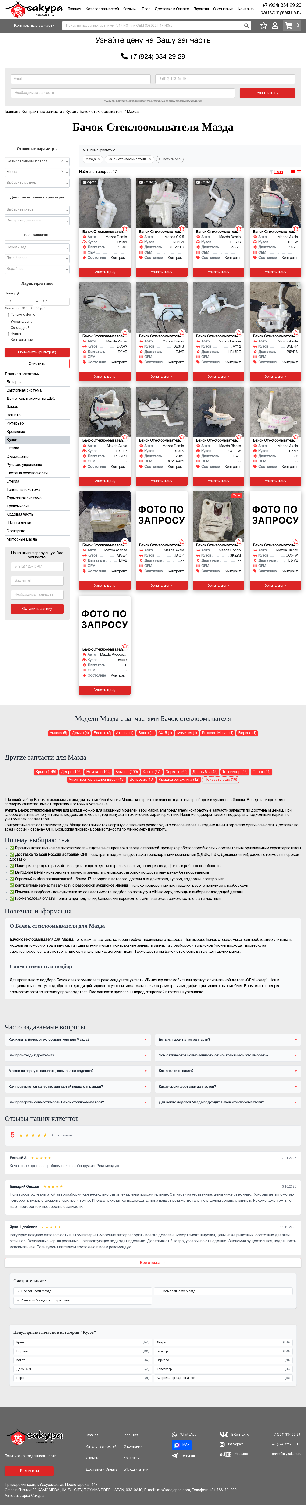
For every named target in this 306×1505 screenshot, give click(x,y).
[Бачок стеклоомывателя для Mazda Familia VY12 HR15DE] (218, 307)
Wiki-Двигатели (136, 1469)
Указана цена (18, 322)
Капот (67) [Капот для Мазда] (152, 772)
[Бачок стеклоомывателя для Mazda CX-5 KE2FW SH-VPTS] (161, 203)
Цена (278, 172)
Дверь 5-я (82, 1369)
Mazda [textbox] (35, 172)
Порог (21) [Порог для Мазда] (261, 772)
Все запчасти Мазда (36, 1291)
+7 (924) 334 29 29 (281, 6)
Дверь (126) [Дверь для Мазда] (71, 772)
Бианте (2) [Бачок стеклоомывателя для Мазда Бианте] (102, 733)
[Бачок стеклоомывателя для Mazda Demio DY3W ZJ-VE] (105, 203)
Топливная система (37, 490)
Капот (82, 1360)
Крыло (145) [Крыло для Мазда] (46, 772)
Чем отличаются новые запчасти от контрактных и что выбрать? (213, 1055)
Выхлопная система (37, 390)
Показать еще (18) (220, 779)
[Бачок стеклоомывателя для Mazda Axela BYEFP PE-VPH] (105, 412)
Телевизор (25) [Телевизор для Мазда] (235, 772)
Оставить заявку (37, 609)
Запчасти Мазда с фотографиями (46, 1300)
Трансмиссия (37, 506)
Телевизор (223, 1369)
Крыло (82, 1342)
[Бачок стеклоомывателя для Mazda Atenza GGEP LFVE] (105, 516)
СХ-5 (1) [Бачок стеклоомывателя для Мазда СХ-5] (165, 733)
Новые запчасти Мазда (179, 1291)
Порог (82, 1378)
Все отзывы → (153, 1263)
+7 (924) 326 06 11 (286, 1444)
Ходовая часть (37, 515)
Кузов (37, 440)
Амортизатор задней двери (223, 1378)
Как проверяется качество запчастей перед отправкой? (56, 1086)
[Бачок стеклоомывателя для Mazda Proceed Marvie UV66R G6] (105, 621)
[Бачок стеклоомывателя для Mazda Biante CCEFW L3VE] (218, 412)
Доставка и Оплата (172, 9)
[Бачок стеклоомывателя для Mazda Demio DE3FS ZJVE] (161, 307)
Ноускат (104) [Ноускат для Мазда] (98, 772)
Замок (37, 407)
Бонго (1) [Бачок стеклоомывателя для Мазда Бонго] (146, 733)
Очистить (37, 364)
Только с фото (20, 315)
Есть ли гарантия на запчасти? (184, 1039)
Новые (13, 334)
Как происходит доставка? (31, 1055)
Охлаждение (37, 457)
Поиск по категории (22, 374)
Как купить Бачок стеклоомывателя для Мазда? (49, 1039)
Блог (146, 9)
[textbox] (35, 183)
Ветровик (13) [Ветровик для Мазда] (141, 779)
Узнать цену (267, 93)
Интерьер (37, 423)
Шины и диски (37, 523)
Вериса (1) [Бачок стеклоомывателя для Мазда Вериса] (247, 733)
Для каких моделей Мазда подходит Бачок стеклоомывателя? (211, 1102)
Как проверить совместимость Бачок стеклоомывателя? (56, 1102)
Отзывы (130, 9)
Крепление (37, 432)
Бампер (223, 1351)
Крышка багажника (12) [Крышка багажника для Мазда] (179, 779)
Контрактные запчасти (34, 25)
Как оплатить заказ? (176, 1071)
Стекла (37, 482)
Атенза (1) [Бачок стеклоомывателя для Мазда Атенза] (124, 733)
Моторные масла (22, 539)
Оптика (37, 448)
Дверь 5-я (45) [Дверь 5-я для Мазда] (204, 772)
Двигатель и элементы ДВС (37, 399)
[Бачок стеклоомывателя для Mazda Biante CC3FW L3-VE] (275, 516)
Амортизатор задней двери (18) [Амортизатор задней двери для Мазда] (97, 779)
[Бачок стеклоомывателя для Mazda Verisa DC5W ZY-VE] (105, 307)
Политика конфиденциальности (30, 1456)
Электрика (37, 531)
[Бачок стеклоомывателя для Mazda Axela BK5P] (161, 516)
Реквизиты (29, 1471)
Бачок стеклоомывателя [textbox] (35, 161)
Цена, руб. (13, 293)
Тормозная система (37, 498)
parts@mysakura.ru (280, 13)
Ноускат (82, 1351)
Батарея (37, 382)
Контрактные (19, 340)
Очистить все (170, 159)
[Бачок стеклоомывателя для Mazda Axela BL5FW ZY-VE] (275, 203)
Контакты (246, 9)
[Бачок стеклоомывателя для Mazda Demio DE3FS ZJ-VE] (218, 203)
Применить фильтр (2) (37, 352)
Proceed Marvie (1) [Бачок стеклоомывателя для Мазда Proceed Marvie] (217, 733)
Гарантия (201, 9)
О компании (223, 9)
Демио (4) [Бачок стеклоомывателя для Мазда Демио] (80, 733)
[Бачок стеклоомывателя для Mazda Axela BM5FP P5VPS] (275, 307)
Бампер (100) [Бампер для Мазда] (126, 772)
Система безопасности (37, 473)
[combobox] (156, 25)
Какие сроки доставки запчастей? (187, 1086)
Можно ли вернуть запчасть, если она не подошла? (51, 1071)
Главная (74, 9)
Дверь (223, 1342)
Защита (37, 415)
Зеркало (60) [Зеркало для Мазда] (177, 772)
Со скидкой (17, 328)
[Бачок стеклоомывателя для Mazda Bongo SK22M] (218, 516)
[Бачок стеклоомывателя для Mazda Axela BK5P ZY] (275, 412)
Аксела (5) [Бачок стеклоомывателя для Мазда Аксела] (58, 733)
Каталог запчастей (102, 9)
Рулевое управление (37, 465)
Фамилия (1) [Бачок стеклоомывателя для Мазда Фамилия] (187, 733)
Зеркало (223, 1360)
